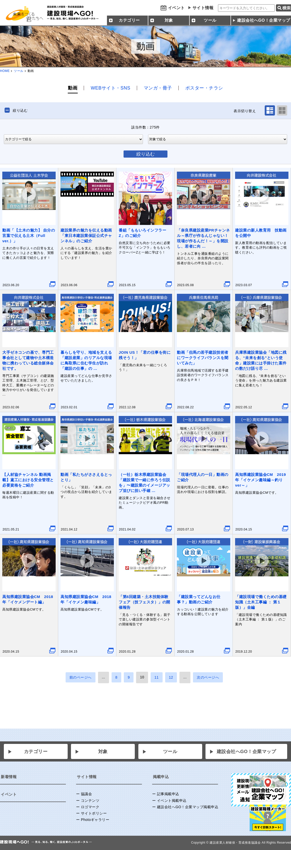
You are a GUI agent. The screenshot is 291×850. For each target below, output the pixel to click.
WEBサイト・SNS (110, 88)
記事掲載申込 (168, 794)
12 (171, 677)
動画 (72, 88)
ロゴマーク (90, 807)
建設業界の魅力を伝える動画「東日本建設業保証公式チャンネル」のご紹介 (86, 235)
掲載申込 (161, 777)
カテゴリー (36, 751)
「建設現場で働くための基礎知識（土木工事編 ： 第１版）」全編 (261, 602)
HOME (5, 71)
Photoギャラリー (95, 820)
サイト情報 (203, 8)
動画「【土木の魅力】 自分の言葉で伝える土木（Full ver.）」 (28, 235)
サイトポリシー (94, 813)
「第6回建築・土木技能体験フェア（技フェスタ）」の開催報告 (144, 602)
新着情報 (9, 777)
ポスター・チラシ (204, 88)
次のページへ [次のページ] (208, 677)
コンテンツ (90, 800)
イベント (176, 8)
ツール (18, 71)
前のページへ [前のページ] (80, 677)
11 (156, 677)
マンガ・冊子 (158, 88)
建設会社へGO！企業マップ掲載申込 (187, 807)
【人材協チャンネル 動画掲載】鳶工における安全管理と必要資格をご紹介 (28, 479)
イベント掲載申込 (172, 800)
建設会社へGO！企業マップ (246, 751)
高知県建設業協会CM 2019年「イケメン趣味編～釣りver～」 (260, 479)
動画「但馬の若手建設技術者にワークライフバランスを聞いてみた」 (202, 357)
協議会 (86, 794)
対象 (103, 751)
